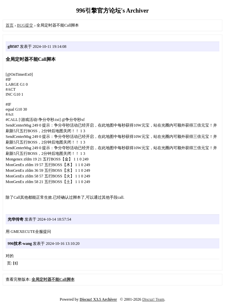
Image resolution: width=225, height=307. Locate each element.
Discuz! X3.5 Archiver (98, 299)
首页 (10, 25)
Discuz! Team (153, 299)
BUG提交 (25, 25)
